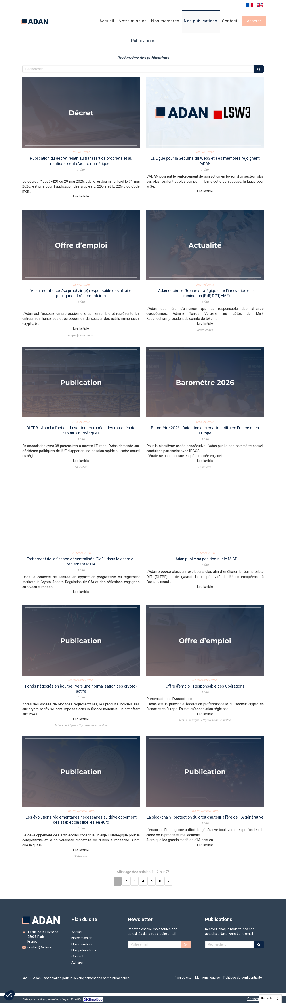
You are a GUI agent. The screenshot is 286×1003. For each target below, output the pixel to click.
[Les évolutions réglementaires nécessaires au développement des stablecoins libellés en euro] (81, 771)
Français (266, 998)
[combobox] (270, 998)
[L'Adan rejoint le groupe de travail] (205, 245)
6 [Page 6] (160, 881)
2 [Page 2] (126, 881)
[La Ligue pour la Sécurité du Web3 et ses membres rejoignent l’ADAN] (205, 112)
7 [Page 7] (169, 881)
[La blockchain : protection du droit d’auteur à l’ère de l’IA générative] (205, 771)
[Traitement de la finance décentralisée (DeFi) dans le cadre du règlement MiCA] (81, 513)
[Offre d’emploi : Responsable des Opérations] (205, 640)
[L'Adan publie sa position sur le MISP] (205, 513)
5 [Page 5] (152, 881)
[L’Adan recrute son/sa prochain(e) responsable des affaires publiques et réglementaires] (81, 245)
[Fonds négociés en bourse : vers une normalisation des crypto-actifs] (81, 640)
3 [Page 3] (135, 881)
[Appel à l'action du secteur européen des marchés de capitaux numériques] (81, 382)
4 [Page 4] (143, 881)
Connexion (255, 999)
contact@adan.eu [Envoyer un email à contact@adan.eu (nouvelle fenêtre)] (40, 947)
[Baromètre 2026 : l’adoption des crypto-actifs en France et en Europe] (205, 382)
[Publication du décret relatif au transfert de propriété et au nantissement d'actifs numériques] (81, 112)
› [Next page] (177, 881)
